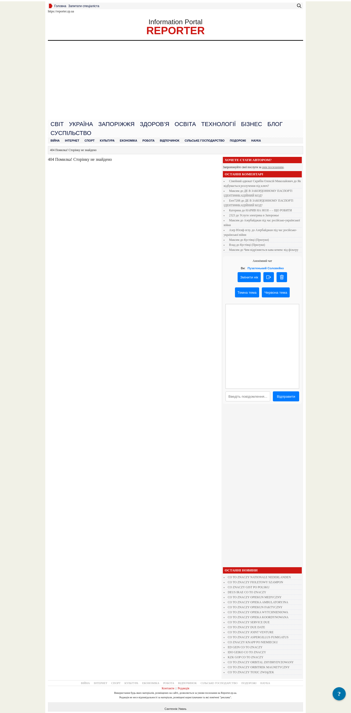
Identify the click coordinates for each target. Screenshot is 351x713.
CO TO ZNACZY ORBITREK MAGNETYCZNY (259, 667)
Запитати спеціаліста (83, 6)
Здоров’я (154, 124)
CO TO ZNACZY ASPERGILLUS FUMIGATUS (258, 637)
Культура (107, 140)
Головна (60, 6)
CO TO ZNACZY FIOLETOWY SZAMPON (255, 582)
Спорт (89, 140)
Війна (55, 140)
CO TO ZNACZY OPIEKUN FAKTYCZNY (255, 607)
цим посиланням (273, 167)
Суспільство (71, 133)
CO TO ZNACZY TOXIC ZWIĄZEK (251, 672)
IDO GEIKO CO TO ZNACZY (247, 652)
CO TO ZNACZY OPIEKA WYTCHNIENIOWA (258, 612)
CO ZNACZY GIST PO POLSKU (249, 587)
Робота (148, 140)
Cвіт (57, 124)
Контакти (168, 688)
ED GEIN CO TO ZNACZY (245, 647)
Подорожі (238, 140)
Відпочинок (169, 140)
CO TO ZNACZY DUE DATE (246, 627)
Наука (256, 140)
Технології (218, 124)
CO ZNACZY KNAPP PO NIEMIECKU (253, 642)
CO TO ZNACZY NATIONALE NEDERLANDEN (259, 577)
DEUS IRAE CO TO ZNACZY (247, 592)
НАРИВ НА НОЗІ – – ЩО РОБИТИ (269, 210)
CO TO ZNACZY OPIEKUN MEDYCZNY (255, 597)
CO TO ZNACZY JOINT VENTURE (251, 632)
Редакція (183, 688)
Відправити (286, 396)
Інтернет (72, 140)
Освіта (185, 124)
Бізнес (251, 124)
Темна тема (247, 293)
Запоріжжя (116, 124)
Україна (81, 124)
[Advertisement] (175, 80)
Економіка (128, 140)
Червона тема (275, 293)
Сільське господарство (205, 140)
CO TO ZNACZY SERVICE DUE (249, 622)
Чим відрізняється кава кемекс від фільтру (271, 249)
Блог (275, 124)
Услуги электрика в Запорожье (259, 215)
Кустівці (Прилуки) (256, 239)
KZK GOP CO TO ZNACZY (245, 657)
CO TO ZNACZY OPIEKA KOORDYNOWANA (258, 617)
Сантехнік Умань (175, 708)
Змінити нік (249, 277)
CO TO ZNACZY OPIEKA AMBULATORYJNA (258, 602)
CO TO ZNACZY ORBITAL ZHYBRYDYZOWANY (261, 662)
